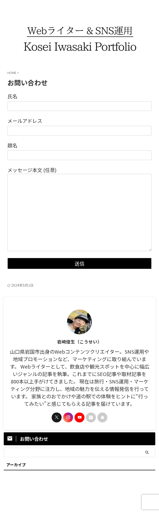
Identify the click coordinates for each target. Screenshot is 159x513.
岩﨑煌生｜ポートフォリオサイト (79, 497)
